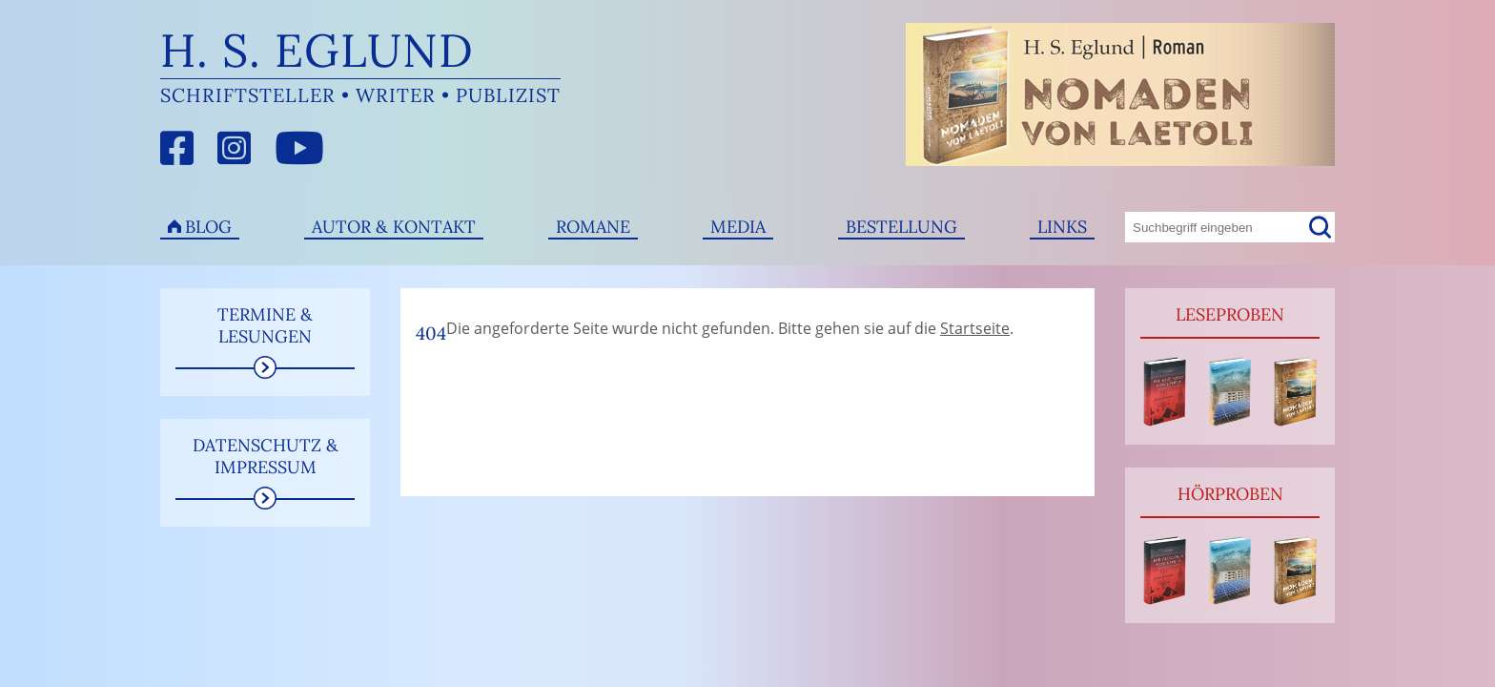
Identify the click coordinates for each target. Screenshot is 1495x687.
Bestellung (901, 227)
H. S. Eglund (317, 50)
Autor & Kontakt (394, 227)
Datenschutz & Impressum (265, 456)
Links (1062, 227)
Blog (208, 227)
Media (738, 227)
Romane (593, 227)
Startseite (975, 328)
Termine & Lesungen (265, 325)
